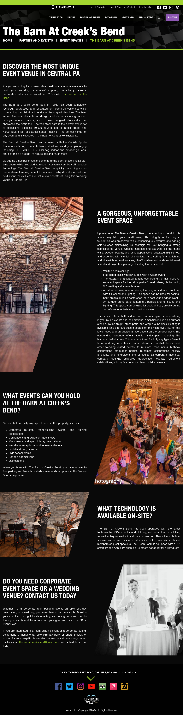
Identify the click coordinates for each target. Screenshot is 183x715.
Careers (121, 7)
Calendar (101, 7)
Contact (131, 7)
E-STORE (172, 17)
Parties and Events (90, 17)
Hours (111, 7)
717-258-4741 (62, 7)
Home (91, 7)
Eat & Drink (111, 17)
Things (56, 17)
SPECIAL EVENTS (146, 17)
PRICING (71, 17)
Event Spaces (71, 40)
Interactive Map (145, 7)
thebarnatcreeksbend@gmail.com (39, 642)
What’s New (128, 17)
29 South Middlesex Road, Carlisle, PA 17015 (89, 672)
